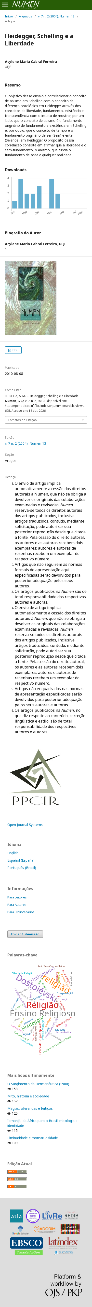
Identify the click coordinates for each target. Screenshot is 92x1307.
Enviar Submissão (25, 934)
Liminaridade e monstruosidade (32, 1138)
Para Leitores (17, 897)
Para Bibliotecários (21, 912)
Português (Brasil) (21, 867)
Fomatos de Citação (22, 420)
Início (9, 16)
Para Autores (16, 904)
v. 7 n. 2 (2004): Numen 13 (56, 16)
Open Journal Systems (25, 824)
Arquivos (25, 16)
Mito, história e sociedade (28, 1096)
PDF (15, 350)
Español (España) (21, 860)
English (12, 853)
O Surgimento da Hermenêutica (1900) (38, 1083)
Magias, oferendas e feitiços (30, 1108)
